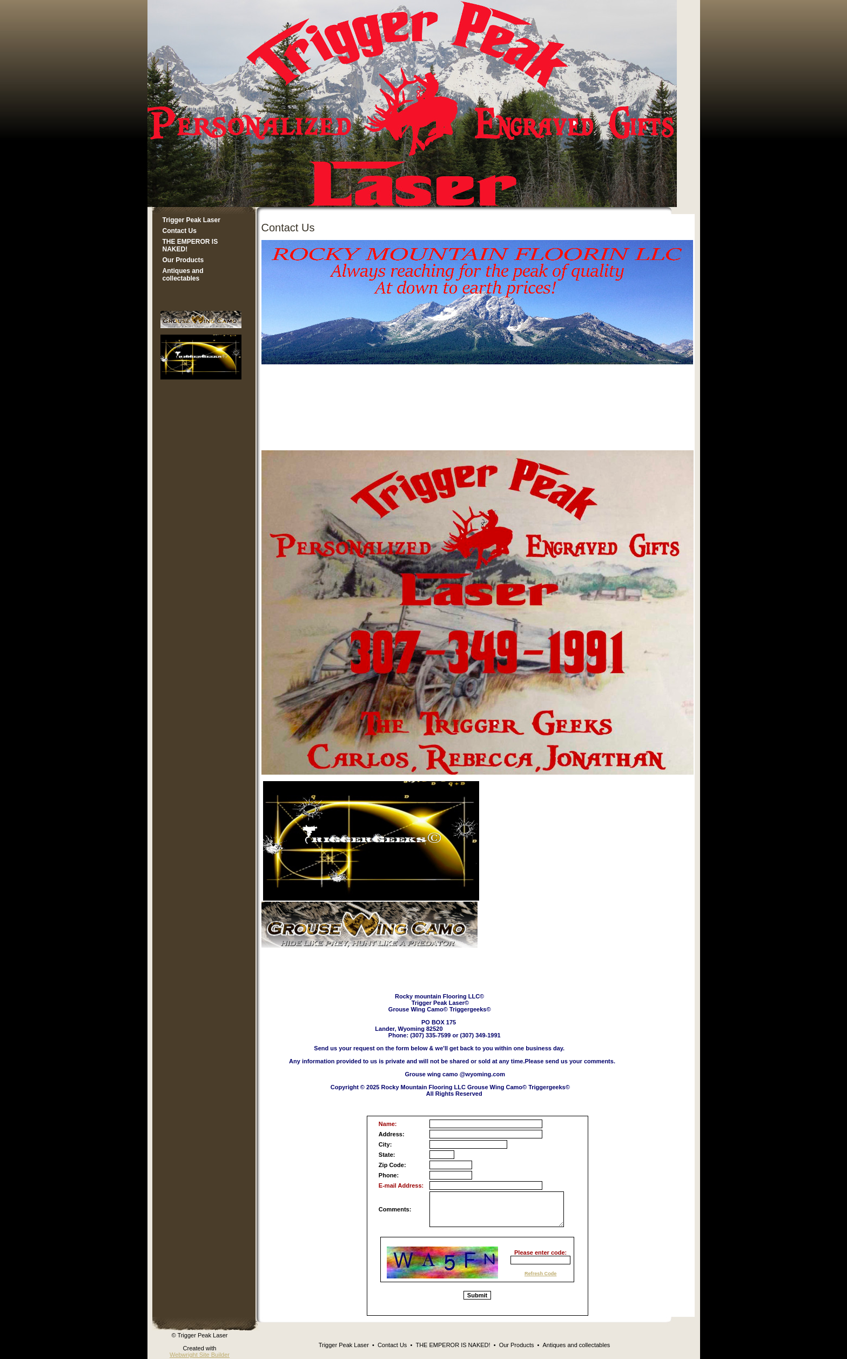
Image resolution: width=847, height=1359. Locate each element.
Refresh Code (541, 1273)
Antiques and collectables (183, 274)
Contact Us (180, 231)
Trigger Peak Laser (191, 220)
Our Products (183, 260)
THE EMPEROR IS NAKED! (190, 245)
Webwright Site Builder (200, 1354)
